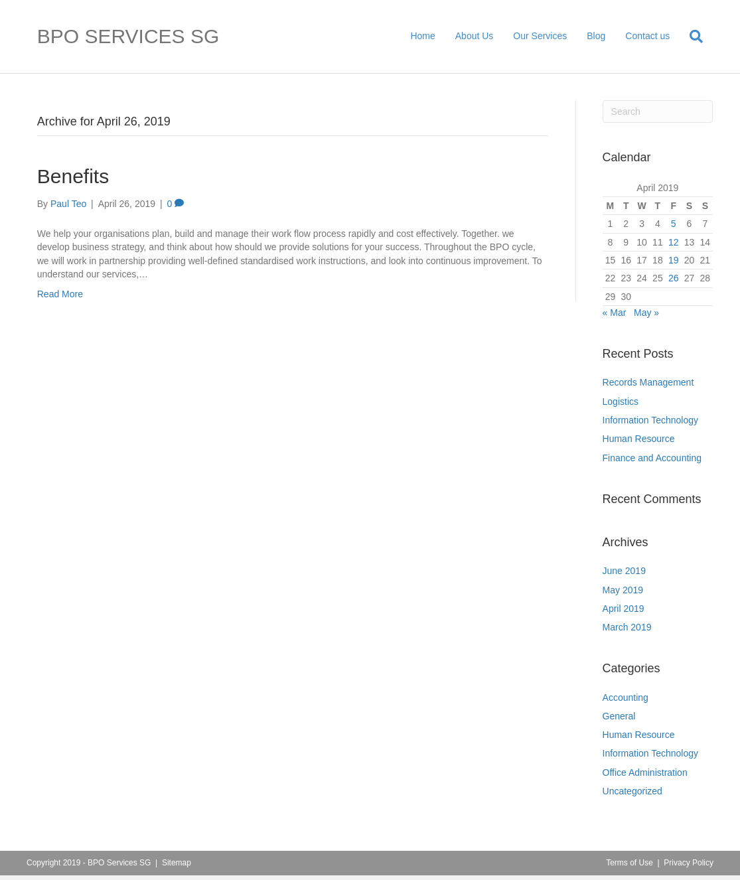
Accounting (625, 697)
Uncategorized (632, 791)
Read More (60, 294)
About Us (474, 36)
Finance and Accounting (652, 458)
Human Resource (639, 438)
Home (422, 36)
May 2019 (623, 590)
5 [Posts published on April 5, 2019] (673, 223)
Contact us (647, 36)
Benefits (73, 176)
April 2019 (623, 608)
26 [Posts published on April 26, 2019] (673, 278)
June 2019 (624, 570)
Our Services (540, 36)
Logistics (620, 401)
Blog (596, 36)
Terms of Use (629, 862)
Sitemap (176, 862)
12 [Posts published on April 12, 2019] (673, 242)
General (619, 716)
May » (646, 312)
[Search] (691, 36)
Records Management (648, 382)
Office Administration (645, 772)
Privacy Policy (688, 862)
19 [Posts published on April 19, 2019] (673, 260)
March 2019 (627, 627)
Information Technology (651, 420)
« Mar (615, 312)
